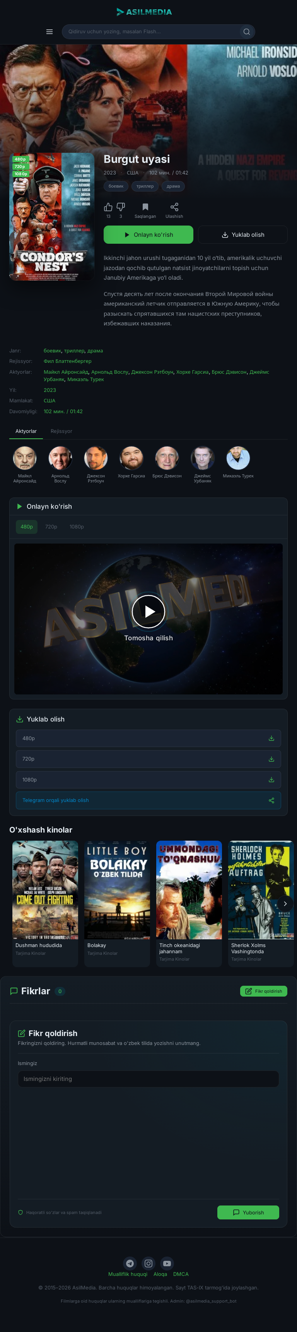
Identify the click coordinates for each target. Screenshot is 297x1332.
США (132, 172)
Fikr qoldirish (263, 991)
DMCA (181, 1274)
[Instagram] (148, 1263)
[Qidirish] (247, 32)
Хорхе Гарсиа (192, 372)
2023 (110, 172)
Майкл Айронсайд (66, 372)
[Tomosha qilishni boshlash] (148, 619)
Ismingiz (27, 1063)
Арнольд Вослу (109, 372)
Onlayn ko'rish (148, 234)
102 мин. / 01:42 (168, 172)
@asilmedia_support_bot (211, 1301)
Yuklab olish (243, 234)
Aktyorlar (26, 431)
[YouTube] (167, 1263)
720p (51, 526)
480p (26, 526)
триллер (145, 186)
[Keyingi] (285, 903)
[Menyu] (49, 31)
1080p (77, 526)
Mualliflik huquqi (127, 1274)
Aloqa (160, 1274)
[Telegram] (130, 1263)
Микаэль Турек (85, 379)
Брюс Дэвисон (229, 372)
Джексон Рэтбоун (152, 372)
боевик (116, 186)
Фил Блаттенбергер (68, 361)
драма (173, 186)
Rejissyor (61, 431)
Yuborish (248, 1212)
